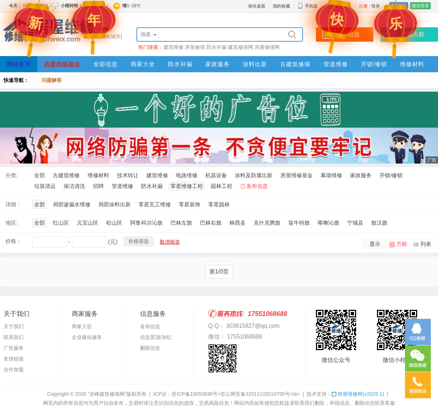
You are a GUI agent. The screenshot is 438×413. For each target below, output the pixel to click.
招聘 (98, 186)
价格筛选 (139, 241)
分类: (11, 175)
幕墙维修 (331, 175)
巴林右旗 (211, 223)
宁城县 (355, 223)
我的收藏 (281, 6)
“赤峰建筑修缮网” (107, 394)
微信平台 (342, 6)
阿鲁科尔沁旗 (146, 223)
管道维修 (335, 64)
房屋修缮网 (267, 47)
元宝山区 (87, 223)
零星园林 (219, 204)
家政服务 (217, 64)
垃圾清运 (45, 186)
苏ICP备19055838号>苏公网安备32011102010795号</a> (236, 394)
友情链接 (14, 359)
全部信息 (105, 64)
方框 (401, 244)
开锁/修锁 (374, 64)
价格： (13, 241)
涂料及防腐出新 (253, 175)
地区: (11, 223)
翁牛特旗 (299, 223)
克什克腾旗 (266, 223)
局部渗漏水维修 (71, 204)
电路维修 (186, 175)
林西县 (237, 223)
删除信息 (150, 348)
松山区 (114, 223)
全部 (39, 175)
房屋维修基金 (62, 64)
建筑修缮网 (240, 47)
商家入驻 (82, 326)
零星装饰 (189, 204)
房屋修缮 (195, 47)
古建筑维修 (66, 175)
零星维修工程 (187, 186)
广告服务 (14, 348)
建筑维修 (173, 47)
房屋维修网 (358, 394)
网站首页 (18, 64)
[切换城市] (110, 36)
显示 (374, 244)
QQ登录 (398, 5)
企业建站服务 (87, 337)
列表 (425, 244)
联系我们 (14, 337)
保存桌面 (256, 6)
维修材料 (412, 64)
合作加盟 (14, 369)
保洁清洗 (74, 186)
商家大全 (143, 64)
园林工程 (221, 186)
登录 (375, 6)
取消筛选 (170, 242)
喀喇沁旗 (328, 223)
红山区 (61, 223)
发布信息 (257, 186)
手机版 (308, 6)
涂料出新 (255, 64)
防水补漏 (216, 47)
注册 (363, 6)
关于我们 (14, 326)
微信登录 (420, 5)
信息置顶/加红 (156, 337)
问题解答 (52, 80)
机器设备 (216, 175)
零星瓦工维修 (155, 204)
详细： (13, 204)
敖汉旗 (379, 223)
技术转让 (128, 175)
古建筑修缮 (295, 64)
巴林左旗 (181, 223)
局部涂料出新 (114, 204)
